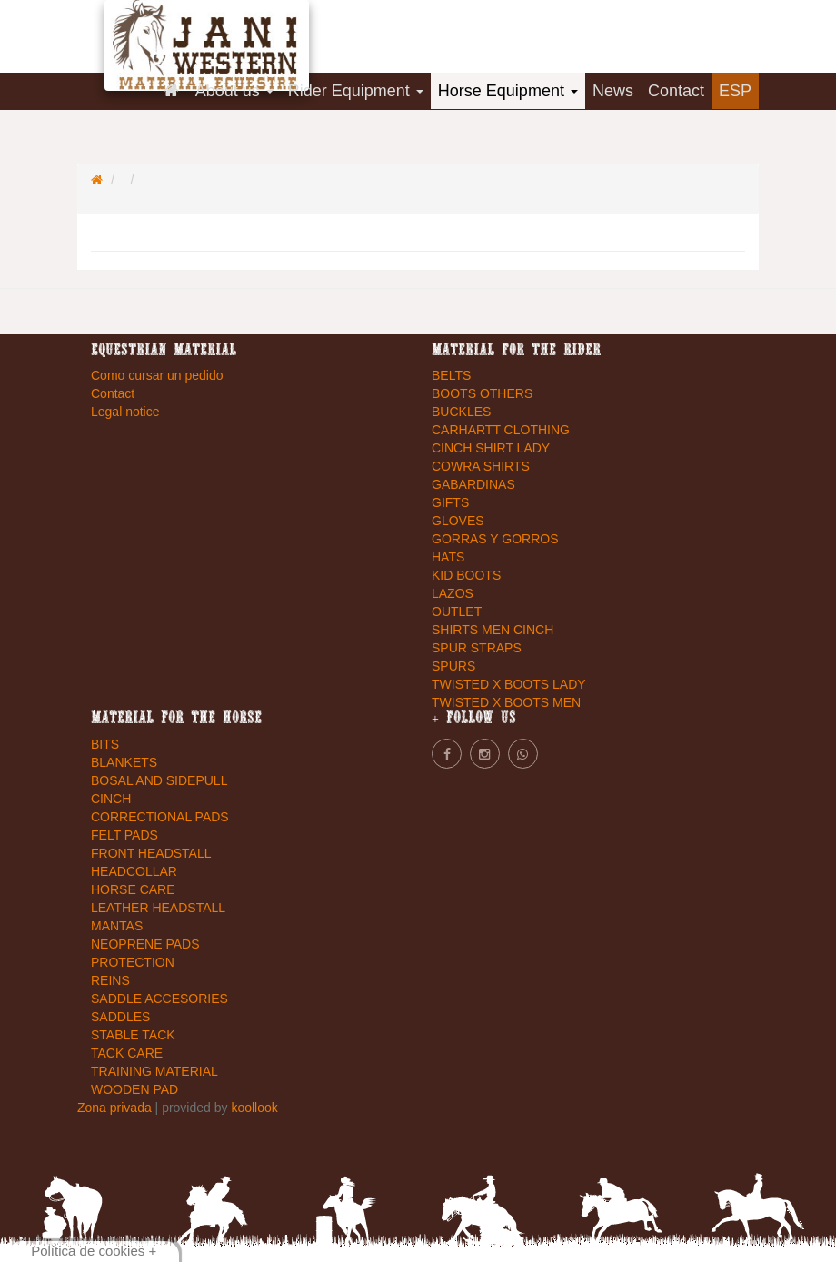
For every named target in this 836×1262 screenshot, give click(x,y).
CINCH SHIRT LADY (491, 448)
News (612, 91)
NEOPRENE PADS (145, 944)
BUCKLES (461, 411)
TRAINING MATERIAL (154, 1071)
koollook (254, 1107)
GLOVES (458, 520)
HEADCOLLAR (134, 871)
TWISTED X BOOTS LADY (509, 684)
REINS (110, 980)
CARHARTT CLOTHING (501, 429)
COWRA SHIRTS (481, 466)
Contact (676, 91)
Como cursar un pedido (157, 375)
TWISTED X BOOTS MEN (506, 702)
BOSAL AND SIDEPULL (159, 780)
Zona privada (116, 1107)
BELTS (451, 375)
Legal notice (125, 411)
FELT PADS (124, 835)
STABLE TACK (133, 1035)
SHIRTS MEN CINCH (492, 629)
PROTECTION (132, 962)
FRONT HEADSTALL (151, 853)
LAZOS (452, 593)
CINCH (111, 798)
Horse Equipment (508, 91)
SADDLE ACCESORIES (159, 998)
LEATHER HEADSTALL (158, 907)
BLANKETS (124, 762)
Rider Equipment (355, 91)
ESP (735, 91)
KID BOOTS (466, 575)
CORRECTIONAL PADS (160, 817)
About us (234, 91)
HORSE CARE (133, 889)
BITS (105, 744)
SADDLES (120, 1016)
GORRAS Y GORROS (495, 539)
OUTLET (457, 611)
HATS (448, 557)
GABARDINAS (473, 484)
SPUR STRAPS (477, 648)
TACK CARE (127, 1053)
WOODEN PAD (134, 1089)
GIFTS (450, 502)
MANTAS (117, 926)
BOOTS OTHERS (482, 393)
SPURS (453, 666)
